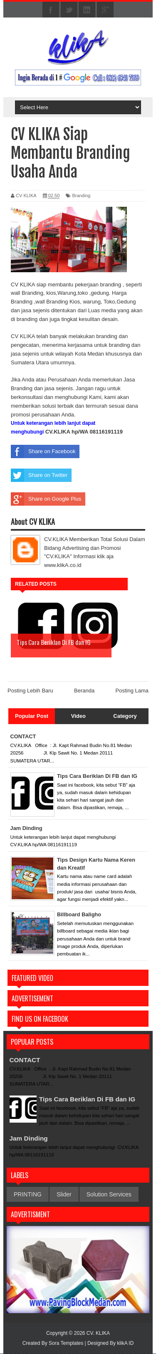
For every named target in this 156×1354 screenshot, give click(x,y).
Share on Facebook (43, 451)
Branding (81, 195)
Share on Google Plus (46, 499)
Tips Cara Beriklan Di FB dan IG (89, 1099)
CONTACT (26, 1059)
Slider (64, 1194)
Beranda (84, 691)
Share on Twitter (39, 475)
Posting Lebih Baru (30, 691)
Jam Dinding (30, 1138)
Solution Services (109, 1194)
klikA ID (125, 1343)
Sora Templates (66, 1343)
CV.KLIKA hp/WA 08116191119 (84, 432)
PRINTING (28, 1194)
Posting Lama (132, 691)
